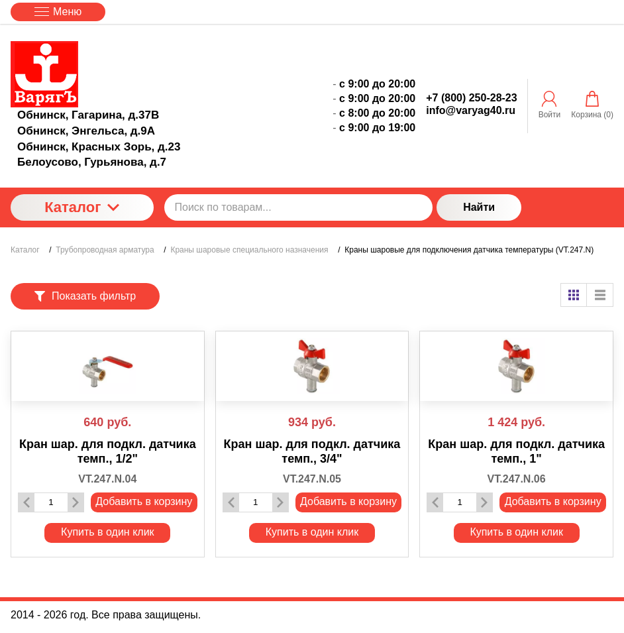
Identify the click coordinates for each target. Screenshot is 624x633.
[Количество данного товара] (51, 502)
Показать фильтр (85, 296)
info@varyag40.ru (470, 110)
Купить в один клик (107, 532)
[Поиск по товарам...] (298, 207)
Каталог (81, 207)
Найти (479, 207)
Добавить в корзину (143, 501)
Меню (57, 11)
